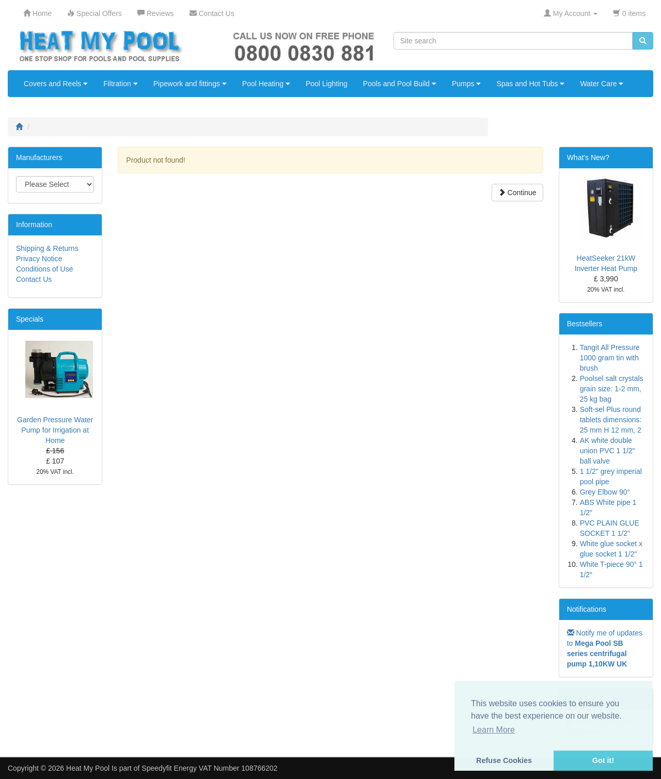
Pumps (466, 84)
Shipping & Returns (47, 248)
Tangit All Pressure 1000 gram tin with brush (610, 357)
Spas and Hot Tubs (530, 84)
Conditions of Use (44, 269)
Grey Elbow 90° (605, 492)
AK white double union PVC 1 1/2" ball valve (607, 450)
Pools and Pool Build (399, 84)
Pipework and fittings (190, 84)
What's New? (588, 157)
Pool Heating (266, 84)
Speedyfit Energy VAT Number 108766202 (209, 768)
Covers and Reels (56, 84)
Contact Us (34, 279)
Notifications (586, 609)
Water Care (601, 84)
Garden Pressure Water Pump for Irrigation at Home (55, 430)
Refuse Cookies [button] (504, 760)
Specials (29, 319)
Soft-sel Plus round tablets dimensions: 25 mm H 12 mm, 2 (611, 419)
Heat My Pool (87, 768)
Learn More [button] (494, 729)
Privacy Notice (39, 259)
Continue (517, 192)
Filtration (120, 84)
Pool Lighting (327, 84)
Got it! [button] (603, 760)
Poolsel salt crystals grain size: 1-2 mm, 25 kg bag (611, 388)
